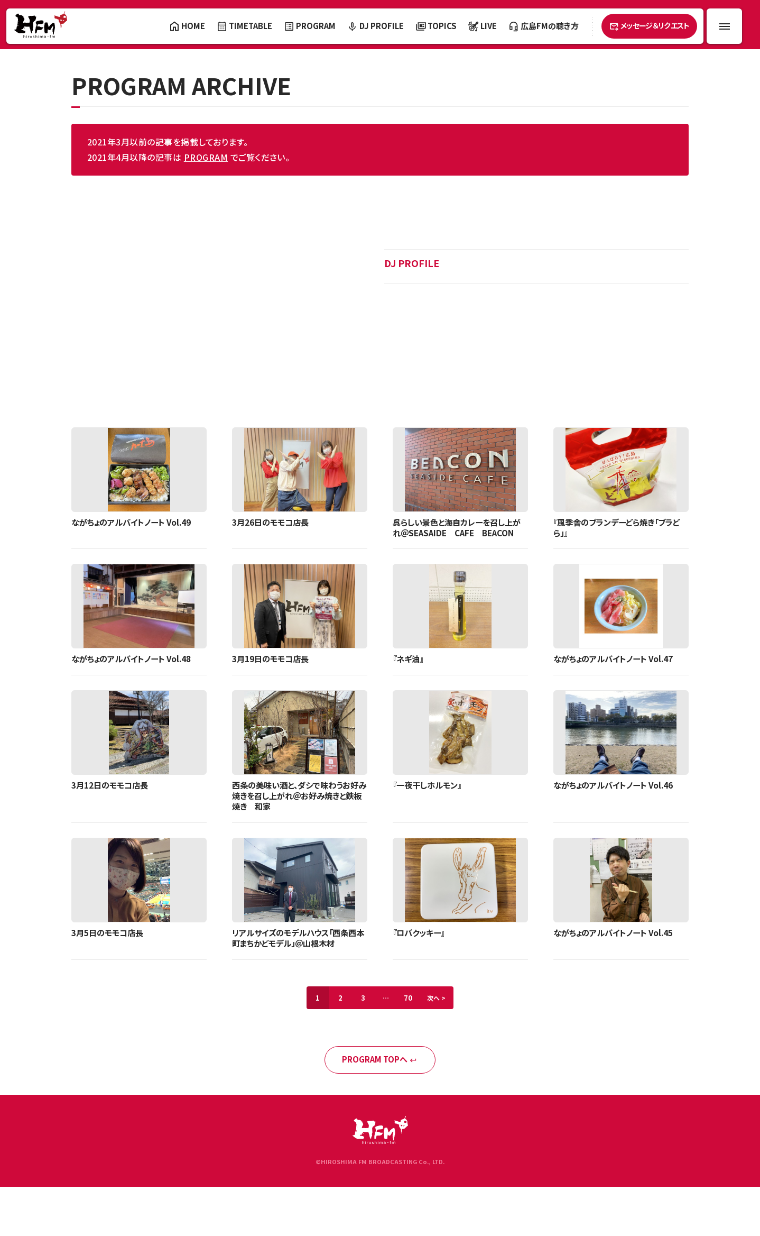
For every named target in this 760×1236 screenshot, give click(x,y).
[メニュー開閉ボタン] (724, 26)
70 (411, 1014)
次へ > (443, 1013)
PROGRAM (206, 157)
